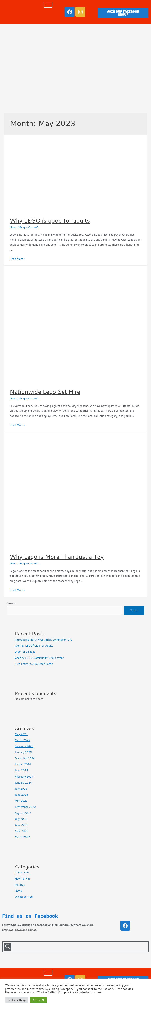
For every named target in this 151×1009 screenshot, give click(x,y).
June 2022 (21, 825)
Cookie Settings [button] (16, 1000)
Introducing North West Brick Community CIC (43, 639)
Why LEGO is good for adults (50, 220)
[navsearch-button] (7, 947)
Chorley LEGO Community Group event (39, 657)
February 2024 (24, 776)
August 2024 (23, 764)
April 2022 (21, 831)
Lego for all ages (25, 651)
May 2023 (21, 800)
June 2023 (21, 794)
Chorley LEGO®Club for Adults (34, 645)
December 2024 (25, 758)
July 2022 (21, 819)
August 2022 (23, 813)
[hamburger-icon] (48, 5)
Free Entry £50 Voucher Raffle (34, 664)
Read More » (17, 259)
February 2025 (24, 746)
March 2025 (22, 740)
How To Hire (23, 878)
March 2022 (22, 837)
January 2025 (23, 752)
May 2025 (21, 734)
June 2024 (21, 770)
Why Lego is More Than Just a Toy (57, 556)
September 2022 (25, 807)
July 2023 (21, 788)
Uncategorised (24, 896)
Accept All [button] (38, 1000)
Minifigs (20, 884)
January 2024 (23, 782)
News (13, 227)
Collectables (22, 872)
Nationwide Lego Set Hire (45, 391)
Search (11, 603)
